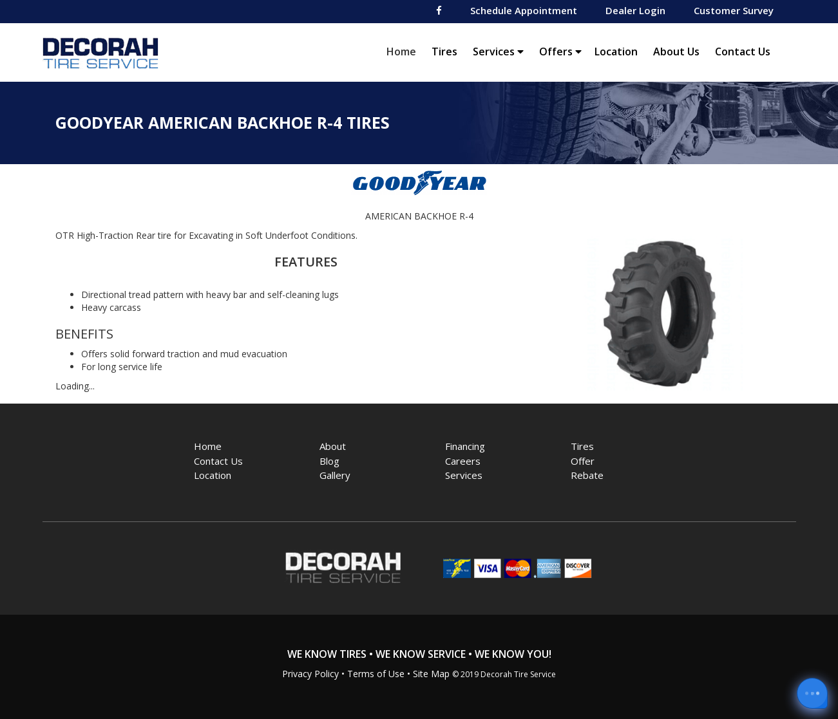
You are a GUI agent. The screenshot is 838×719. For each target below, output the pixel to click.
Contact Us (742, 51)
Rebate (587, 475)
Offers (560, 51)
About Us (676, 51)
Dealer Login (635, 10)
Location (616, 51)
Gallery (334, 475)
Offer (583, 460)
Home (404, 51)
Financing (465, 446)
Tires (444, 51)
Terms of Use (376, 674)
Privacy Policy (310, 674)
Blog (329, 460)
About (332, 446)
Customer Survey (734, 10)
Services (498, 51)
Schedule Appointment (523, 10)
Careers (463, 460)
